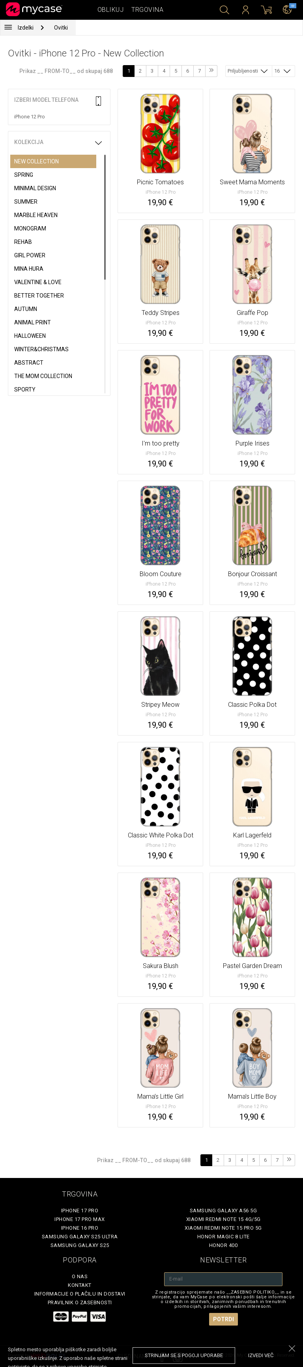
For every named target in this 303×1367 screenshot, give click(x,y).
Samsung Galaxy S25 (79, 1245)
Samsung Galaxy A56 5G (223, 1210)
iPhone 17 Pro (80, 1210)
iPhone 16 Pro (80, 1228)
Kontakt (80, 1285)
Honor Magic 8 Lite (223, 1237)
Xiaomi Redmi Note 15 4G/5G (223, 1219)
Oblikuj (110, 9)
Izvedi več (260, 1355)
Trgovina (147, 9)
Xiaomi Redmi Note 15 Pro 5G (223, 1228)
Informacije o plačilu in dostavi (79, 1294)
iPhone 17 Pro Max (79, 1219)
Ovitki (61, 27)
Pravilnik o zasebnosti (80, 1302)
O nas (80, 1276)
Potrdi (223, 1319)
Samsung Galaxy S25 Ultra (80, 1237)
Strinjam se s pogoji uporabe (184, 1355)
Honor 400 (223, 1245)
